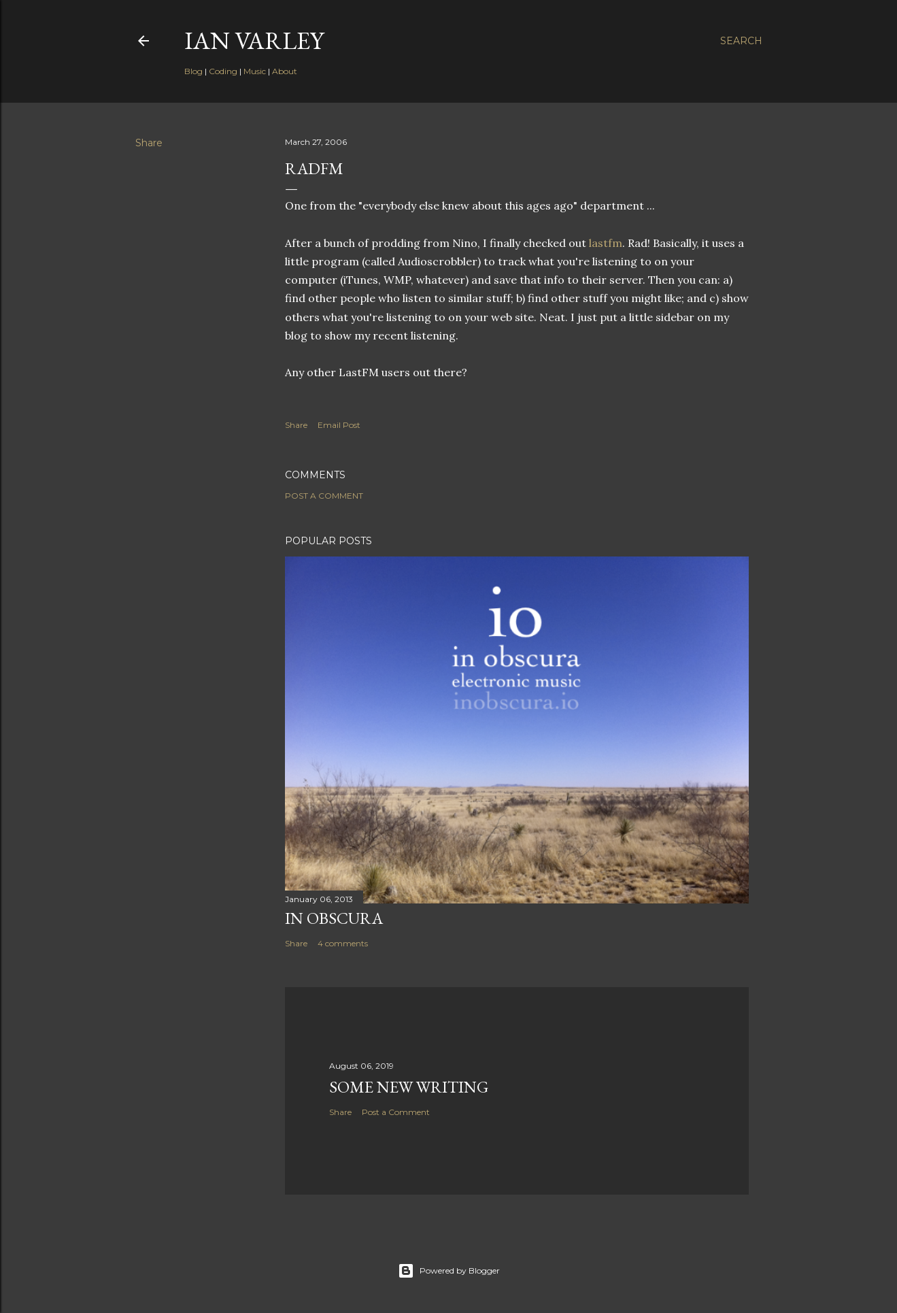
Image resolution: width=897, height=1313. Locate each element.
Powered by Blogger (449, 1271)
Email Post (339, 425)
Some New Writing (408, 1086)
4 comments (343, 943)
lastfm (605, 243)
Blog (193, 71)
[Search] (741, 40)
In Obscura (334, 918)
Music (254, 71)
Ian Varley (254, 40)
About (284, 71)
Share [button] (149, 143)
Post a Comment (324, 496)
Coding (223, 71)
